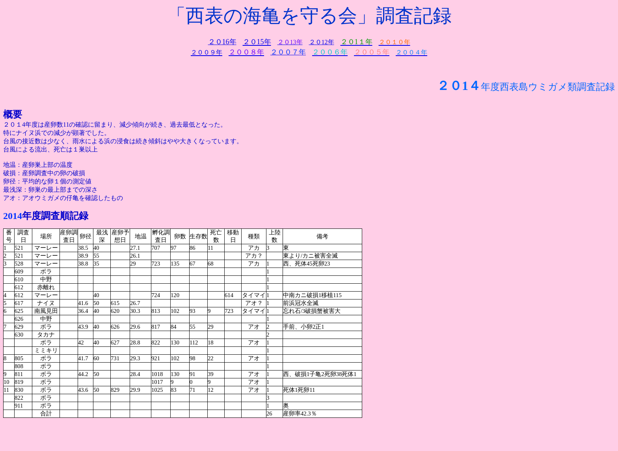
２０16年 (222, 42)
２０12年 (321, 42)
